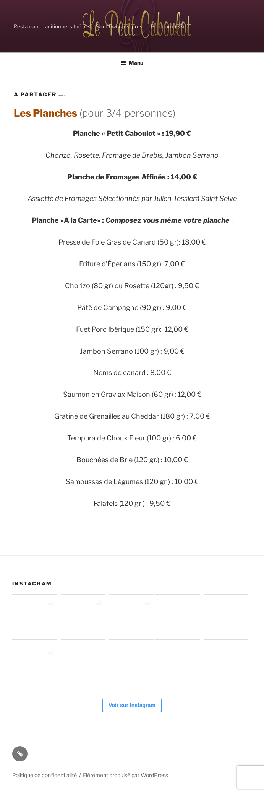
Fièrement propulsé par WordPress (125, 775)
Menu (132, 63)
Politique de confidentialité (44, 775)
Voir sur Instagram (132, 705)
